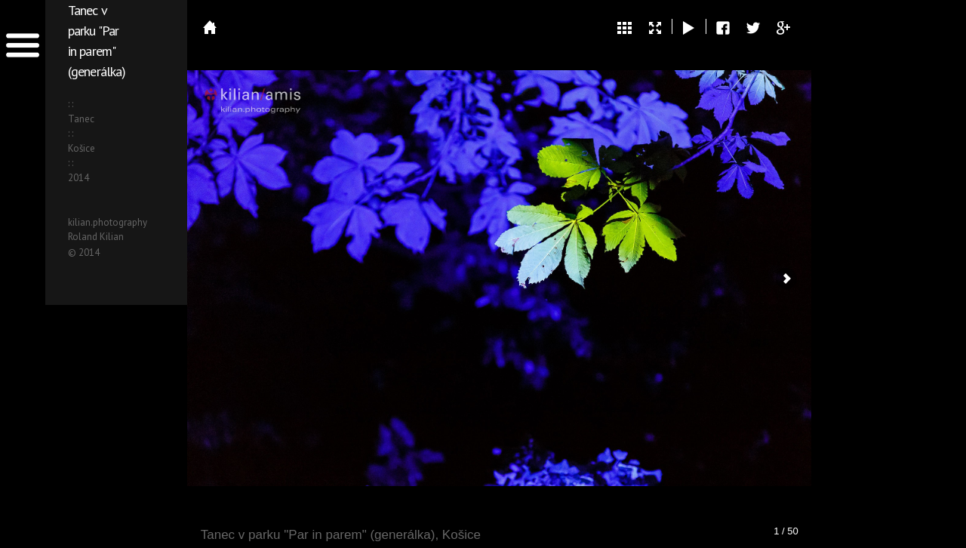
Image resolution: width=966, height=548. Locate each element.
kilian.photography (107, 222)
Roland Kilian (96, 236)
